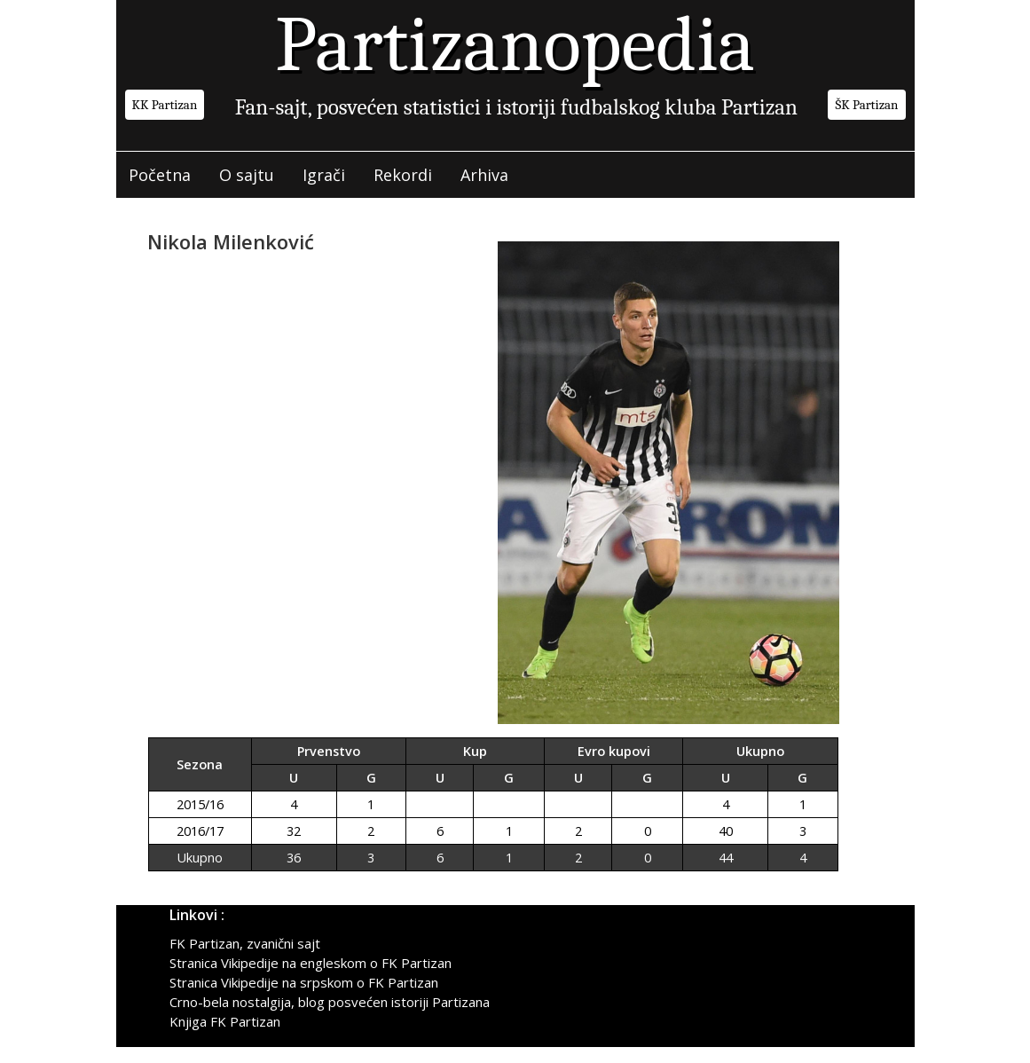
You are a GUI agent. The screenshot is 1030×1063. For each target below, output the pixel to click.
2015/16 (200, 804)
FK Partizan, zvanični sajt (244, 943)
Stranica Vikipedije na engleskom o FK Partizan (310, 963)
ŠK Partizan (866, 105)
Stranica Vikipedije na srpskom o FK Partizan (303, 982)
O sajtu (246, 174)
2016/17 (200, 831)
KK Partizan (165, 105)
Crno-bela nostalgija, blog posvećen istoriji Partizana (329, 1002)
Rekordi (402, 174)
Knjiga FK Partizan (224, 1021)
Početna (160, 174)
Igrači (324, 174)
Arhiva (484, 174)
